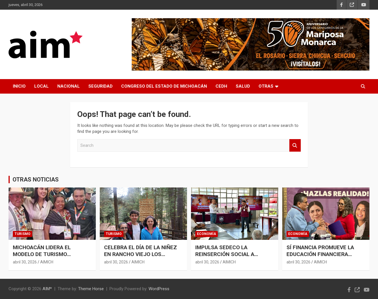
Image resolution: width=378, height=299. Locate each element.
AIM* (47, 288)
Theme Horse (91, 288)
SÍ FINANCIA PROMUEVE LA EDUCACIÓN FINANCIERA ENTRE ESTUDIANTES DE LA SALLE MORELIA (321, 258)
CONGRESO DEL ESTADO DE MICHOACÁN (164, 86)
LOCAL (41, 86)
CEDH (221, 86)
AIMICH (46, 262)
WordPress (159, 288)
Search (295, 145)
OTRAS (266, 86)
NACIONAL (68, 86)
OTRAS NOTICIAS (36, 179)
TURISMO (23, 234)
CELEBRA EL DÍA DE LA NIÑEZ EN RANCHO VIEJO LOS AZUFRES (140, 254)
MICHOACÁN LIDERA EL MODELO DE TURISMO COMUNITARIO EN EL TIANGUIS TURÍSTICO (51, 258)
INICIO (19, 86)
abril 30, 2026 (25, 262)
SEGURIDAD (100, 86)
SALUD (243, 86)
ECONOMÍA (206, 234)
